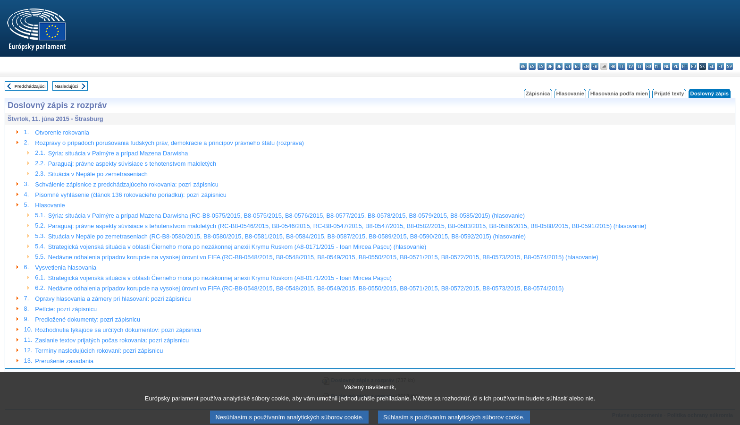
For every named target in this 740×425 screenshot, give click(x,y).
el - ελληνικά (576, 66)
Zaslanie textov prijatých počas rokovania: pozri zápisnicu (112, 340)
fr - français (594, 66)
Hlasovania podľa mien (619, 93)
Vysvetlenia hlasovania (65, 267)
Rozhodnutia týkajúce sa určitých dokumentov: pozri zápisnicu (118, 329)
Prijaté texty (669, 93)
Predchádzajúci (30, 86)
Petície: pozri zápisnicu (66, 309)
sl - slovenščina (711, 66)
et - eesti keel (568, 66)
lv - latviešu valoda (630, 66)
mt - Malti (657, 66)
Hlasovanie (570, 93)
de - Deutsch (559, 66)
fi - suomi (720, 66)
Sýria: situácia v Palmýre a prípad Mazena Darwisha (118, 153)
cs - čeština (541, 66)
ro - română (693, 66)
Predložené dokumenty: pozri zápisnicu (87, 319)
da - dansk (550, 66)
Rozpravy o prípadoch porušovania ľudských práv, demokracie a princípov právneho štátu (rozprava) (169, 142)
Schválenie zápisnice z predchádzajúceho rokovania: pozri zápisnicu (126, 184)
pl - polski (675, 66)
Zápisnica (538, 93)
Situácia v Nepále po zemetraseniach (98, 174)
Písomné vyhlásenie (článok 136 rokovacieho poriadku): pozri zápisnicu (130, 194)
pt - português (684, 66)
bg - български (523, 66)
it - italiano (621, 66)
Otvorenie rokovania (62, 132)
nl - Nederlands (666, 66)
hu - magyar (648, 66)
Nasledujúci (66, 86)
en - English (585, 66)
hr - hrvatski (612, 66)
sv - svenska (729, 66)
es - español (532, 66)
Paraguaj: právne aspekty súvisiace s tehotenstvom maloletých (132, 163)
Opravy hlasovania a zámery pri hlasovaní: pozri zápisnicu (113, 298)
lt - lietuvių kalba (639, 66)
